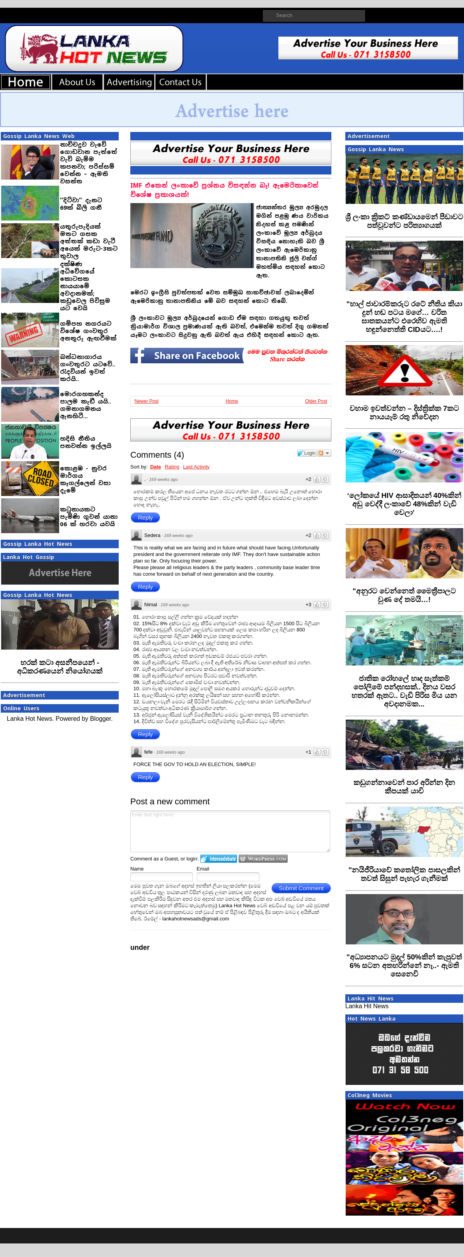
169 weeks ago (163, 479)
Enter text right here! (230, 831)
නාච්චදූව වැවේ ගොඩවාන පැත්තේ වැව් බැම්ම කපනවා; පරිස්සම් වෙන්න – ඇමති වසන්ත (88, 163)
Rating (172, 467)
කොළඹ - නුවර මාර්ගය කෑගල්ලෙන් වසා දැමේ (85, 479)
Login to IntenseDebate (218, 859)
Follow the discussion (324, 453)
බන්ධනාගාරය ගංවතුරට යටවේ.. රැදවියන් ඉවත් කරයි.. (87, 368)
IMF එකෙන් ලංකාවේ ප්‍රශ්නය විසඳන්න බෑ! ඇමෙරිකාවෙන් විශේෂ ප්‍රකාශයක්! (224, 190)
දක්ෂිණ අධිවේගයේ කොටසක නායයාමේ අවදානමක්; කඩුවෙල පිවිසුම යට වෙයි (85, 286)
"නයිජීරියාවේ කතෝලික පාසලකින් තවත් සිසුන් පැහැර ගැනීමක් (404, 874)
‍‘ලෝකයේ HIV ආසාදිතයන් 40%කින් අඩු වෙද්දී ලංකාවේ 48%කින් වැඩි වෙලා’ (404, 503)
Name (137, 869)
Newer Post (147, 401)
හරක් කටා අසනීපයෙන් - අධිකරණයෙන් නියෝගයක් (59, 666)
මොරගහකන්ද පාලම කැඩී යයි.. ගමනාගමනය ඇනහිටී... (85, 405)
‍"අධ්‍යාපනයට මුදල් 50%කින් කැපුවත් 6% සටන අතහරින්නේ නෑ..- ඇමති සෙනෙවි (404, 965)
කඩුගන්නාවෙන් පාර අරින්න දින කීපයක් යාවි (404, 786)
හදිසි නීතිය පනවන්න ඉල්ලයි (85, 442)
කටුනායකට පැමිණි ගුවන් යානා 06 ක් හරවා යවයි (89, 517)
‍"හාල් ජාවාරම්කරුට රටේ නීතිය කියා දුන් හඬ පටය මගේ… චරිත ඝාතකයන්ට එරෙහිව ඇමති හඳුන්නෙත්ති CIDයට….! (404, 316)
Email (203, 869)
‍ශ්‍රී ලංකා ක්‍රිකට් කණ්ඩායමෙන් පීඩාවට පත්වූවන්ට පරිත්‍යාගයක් (404, 221)
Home (232, 401)
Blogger (100, 718)
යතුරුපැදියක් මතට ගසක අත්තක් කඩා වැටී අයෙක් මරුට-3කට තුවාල (89, 241)
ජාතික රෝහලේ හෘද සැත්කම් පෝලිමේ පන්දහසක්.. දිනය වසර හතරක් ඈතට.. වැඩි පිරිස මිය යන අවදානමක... (404, 691)
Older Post (316, 401)
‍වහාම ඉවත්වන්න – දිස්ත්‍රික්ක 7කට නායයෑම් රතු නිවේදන (404, 412)
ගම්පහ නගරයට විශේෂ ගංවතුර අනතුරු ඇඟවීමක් (88, 331)
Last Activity (196, 467)
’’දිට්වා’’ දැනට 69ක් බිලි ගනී (81, 204)
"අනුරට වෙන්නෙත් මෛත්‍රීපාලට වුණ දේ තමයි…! (404, 595)
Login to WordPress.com (263, 859)
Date (155, 467)
